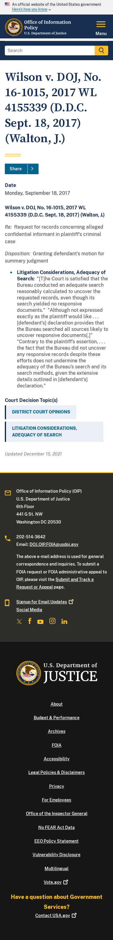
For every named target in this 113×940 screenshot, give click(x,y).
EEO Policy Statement (56, 841)
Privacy (56, 786)
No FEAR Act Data (56, 827)
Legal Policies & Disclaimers (56, 772)
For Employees (56, 800)
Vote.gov (56, 882)
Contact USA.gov (56, 915)
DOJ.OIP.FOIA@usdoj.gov (54, 544)
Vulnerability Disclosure (56, 854)
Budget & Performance (57, 717)
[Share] (22, 169)
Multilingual (56, 868)
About (57, 704)
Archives (56, 731)
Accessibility (57, 758)
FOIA (56, 745)
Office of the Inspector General (56, 813)
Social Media (29, 609)
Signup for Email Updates (45, 601)
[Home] (39, 34)
